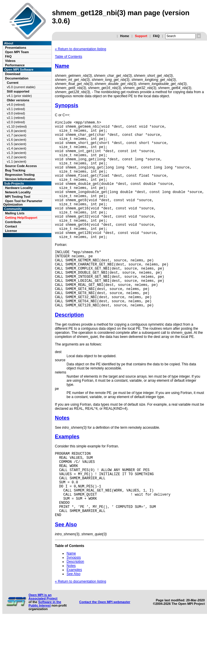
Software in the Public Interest (45, 655)
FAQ (156, 36)
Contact (11, 226)
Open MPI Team (17, 52)
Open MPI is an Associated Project (43, 648)
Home (124, 36)
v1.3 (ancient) (16, 152)
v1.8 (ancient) (16, 131)
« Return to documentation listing (80, 49)
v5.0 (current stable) (21, 87)
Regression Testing (19, 174)
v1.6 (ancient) (16, 139)
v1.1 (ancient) (16, 161)
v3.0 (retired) (16, 113)
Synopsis (66, 105)
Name (62, 66)
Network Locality (18, 192)
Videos (10, 60)
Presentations (15, 47)
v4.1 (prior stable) (19, 96)
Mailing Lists (15, 213)
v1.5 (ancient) (16, 144)
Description (69, 352)
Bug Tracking (15, 170)
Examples (67, 474)
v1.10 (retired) (17, 126)
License (11, 230)
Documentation (16, 78)
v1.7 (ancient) (16, 135)
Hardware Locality (19, 188)
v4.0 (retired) (16, 104)
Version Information (20, 179)
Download (12, 74)
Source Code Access (21, 166)
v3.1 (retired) (16, 109)
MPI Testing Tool (17, 196)
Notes (62, 456)
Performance (15, 65)
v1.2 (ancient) (16, 157)
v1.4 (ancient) (16, 148)
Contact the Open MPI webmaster (104, 653)
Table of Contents (68, 57)
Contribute (13, 222)
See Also (66, 576)
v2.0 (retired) (16, 122)
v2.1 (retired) (16, 117)
